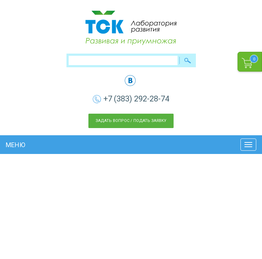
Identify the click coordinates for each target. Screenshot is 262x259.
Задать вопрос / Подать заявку (131, 120)
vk (130, 80)
